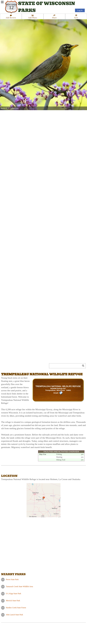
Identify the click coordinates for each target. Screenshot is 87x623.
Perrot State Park (12, 579)
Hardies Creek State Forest (16, 608)
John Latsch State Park (14, 615)
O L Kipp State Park (13, 593)
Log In (79, 10)
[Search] (66, 365)
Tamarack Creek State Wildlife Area (19, 586)
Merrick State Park (13, 600)
